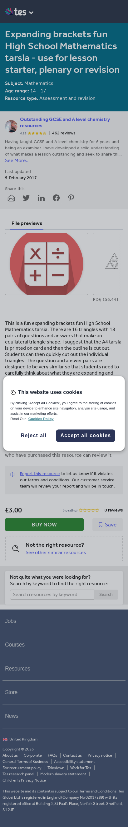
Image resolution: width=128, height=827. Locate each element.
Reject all (34, 435)
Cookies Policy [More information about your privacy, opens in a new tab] (41, 419)
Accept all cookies (85, 435)
